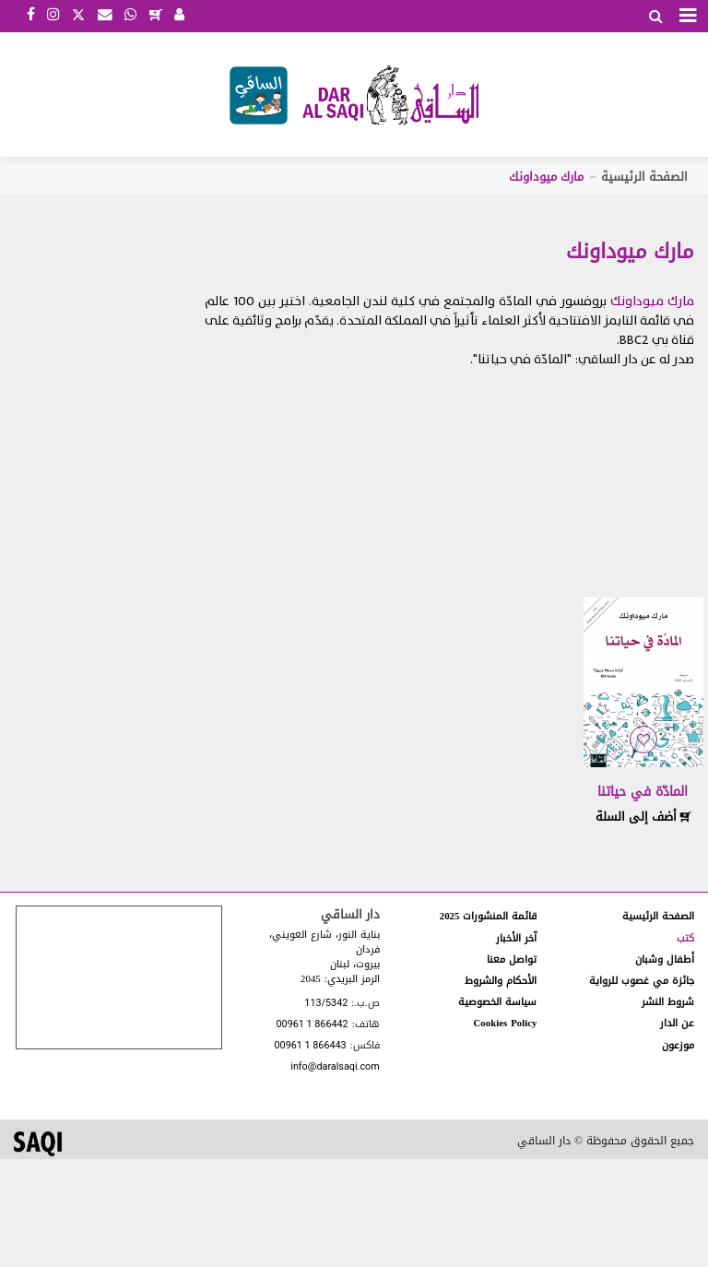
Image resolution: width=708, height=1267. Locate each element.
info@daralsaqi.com (334, 1067)
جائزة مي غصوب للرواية (641, 980)
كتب (685, 938)
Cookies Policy (505, 1023)
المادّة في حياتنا (642, 791)
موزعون (678, 1045)
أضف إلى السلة (643, 817)
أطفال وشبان (664, 959)
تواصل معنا (512, 959)
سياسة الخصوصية (497, 1002)
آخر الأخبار (516, 938)
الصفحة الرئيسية (644, 176)
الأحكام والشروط (501, 980)
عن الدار (677, 1023)
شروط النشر (668, 1002)
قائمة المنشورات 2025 (488, 916)
